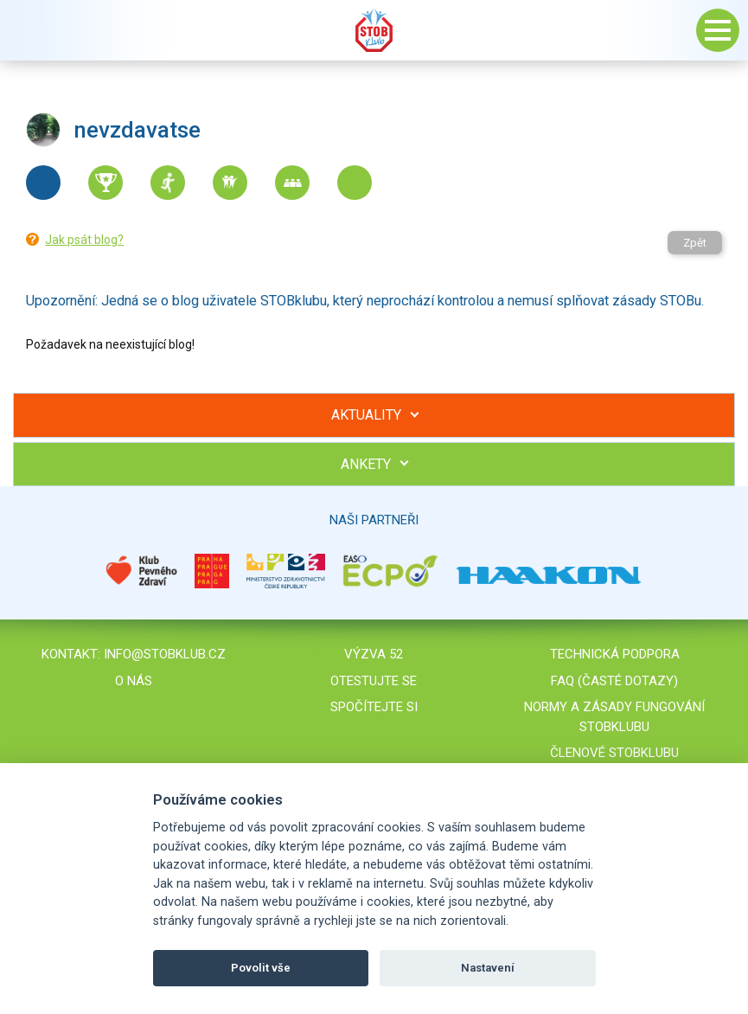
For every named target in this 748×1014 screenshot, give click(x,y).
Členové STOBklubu (614, 752)
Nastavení (488, 967)
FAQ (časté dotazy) (614, 681)
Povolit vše (261, 967)
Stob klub (374, 30)
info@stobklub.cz (165, 654)
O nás (133, 681)
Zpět (694, 242)
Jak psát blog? (84, 240)
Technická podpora (615, 654)
